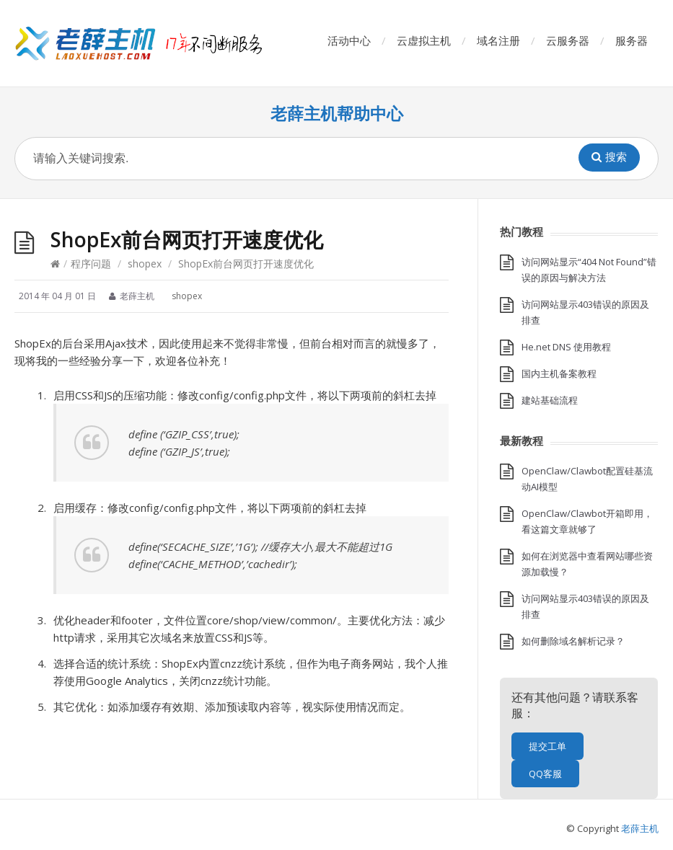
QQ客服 (545, 773)
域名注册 (498, 40)
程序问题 (91, 263)
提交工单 (547, 746)
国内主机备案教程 (559, 373)
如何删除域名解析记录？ (573, 640)
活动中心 (349, 40)
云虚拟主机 (424, 40)
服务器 (631, 40)
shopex (145, 263)
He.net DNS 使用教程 (566, 346)
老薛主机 (640, 828)
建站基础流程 (550, 400)
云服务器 (567, 40)
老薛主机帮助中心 (336, 113)
